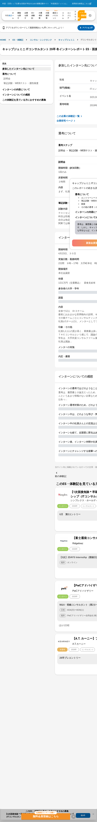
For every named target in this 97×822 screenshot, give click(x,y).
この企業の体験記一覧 (70, 116)
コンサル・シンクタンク (41, 40)
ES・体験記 (18, 40)
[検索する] (90, 15)
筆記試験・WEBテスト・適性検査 (21, 83)
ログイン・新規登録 (82, 15)
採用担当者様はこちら (80, 4)
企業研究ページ (66, 121)
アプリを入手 (86, 28)
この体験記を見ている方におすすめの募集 (24, 100)
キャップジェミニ (66, 40)
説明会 (6, 78)
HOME (3, 40)
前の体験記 (60, 474)
